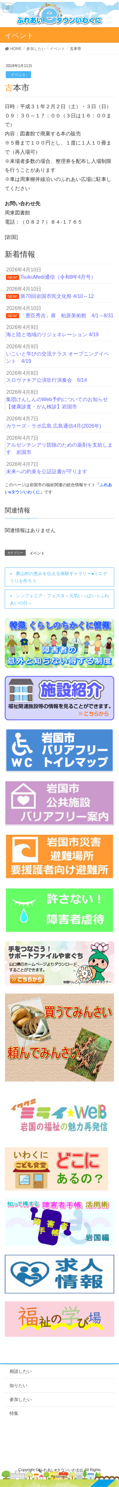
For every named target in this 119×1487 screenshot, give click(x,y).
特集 (14, 1413)
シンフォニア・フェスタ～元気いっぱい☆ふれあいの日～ (59, 599)
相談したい (21, 1371)
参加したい (21, 1399)
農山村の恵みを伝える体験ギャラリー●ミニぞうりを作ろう (58, 577)
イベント (18, 74)
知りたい (18, 1385)
